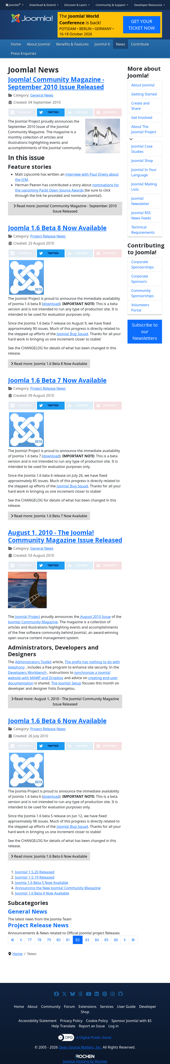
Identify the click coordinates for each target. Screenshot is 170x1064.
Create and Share (140, 106)
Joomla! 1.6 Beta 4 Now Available (42, 893)
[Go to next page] (125, 940)
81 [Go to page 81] (68, 939)
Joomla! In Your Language (143, 172)
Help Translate (63, 1026)
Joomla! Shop (142, 160)
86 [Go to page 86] (116, 939)
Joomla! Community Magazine (33, 621)
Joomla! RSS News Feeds (141, 215)
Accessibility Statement (37, 1020)
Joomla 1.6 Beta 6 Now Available (57, 720)
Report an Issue (92, 1026)
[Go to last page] (133, 940)
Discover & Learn (76, 5)
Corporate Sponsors (139, 279)
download (51, 303)
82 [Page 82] (78, 939)
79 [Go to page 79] (49, 939)
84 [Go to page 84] (97, 939)
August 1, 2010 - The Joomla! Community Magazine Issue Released (65, 536)
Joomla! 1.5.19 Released (34, 877)
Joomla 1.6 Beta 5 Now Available (41, 882)
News (120, 44)
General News (41, 95)
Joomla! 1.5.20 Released (34, 872)
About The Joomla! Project (143, 129)
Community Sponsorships (142, 293)
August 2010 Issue (95, 616)
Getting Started (144, 94)
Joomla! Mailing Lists (144, 187)
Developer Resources (148, 5)
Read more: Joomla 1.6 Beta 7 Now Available (49, 515)
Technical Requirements (143, 230)
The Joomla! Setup (66, 683)
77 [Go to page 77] (30, 939)
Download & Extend (42, 5)
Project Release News (48, 236)
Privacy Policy (71, 1020)
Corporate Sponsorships (142, 264)
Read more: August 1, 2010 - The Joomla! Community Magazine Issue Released (65, 701)
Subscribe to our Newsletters (145, 331)
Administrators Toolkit (33, 661)
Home (16, 44)
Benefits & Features (72, 44)
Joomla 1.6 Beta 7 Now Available (57, 380)
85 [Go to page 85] (106, 939)
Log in (113, 1026)
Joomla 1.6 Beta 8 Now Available (57, 228)
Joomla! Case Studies (142, 149)
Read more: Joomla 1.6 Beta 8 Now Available (49, 363)
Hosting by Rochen (85, 1061)
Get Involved (141, 117)
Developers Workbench (27, 672)
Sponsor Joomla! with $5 (131, 1020)
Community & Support (111, 5)
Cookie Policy (97, 1020)
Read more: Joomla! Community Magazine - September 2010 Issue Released (65, 208)
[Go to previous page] (21, 940)
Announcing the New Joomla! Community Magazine (57, 887)
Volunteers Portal (140, 307)
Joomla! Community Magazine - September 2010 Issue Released (56, 83)
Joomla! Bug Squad (72, 333)
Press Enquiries (23, 53)
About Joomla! (38, 44)
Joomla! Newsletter (140, 201)
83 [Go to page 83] (87, 939)
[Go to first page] (12, 940)
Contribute (140, 44)
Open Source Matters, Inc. (80, 1047)
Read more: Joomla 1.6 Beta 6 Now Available (49, 856)
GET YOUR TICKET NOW (141, 24)
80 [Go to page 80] (58, 939)
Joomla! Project (27, 616)
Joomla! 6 (102, 44)
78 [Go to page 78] (39, 939)
